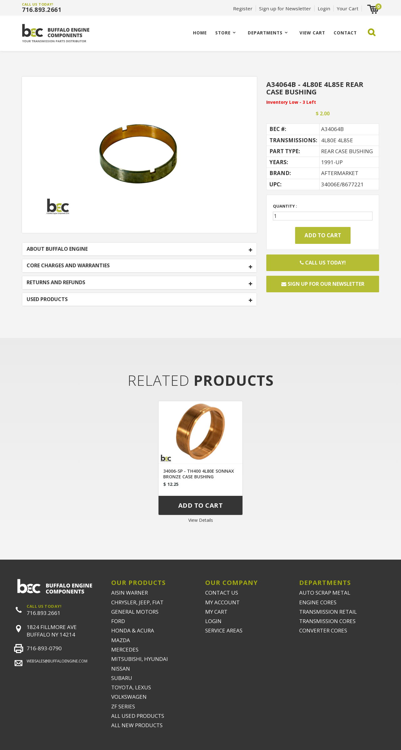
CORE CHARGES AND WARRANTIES (68, 266)
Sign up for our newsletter (322, 283)
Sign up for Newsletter (285, 8)
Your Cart (347, 8)
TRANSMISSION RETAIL (328, 611)
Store (223, 33)
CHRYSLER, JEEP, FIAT (137, 602)
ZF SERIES (123, 706)
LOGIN (213, 621)
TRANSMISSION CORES (327, 621)
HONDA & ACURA (132, 630)
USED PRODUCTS (47, 299)
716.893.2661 (41, 10)
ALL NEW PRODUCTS (137, 725)
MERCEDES (124, 649)
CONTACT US (221, 592)
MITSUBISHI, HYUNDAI (139, 658)
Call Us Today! (323, 262)
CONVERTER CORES (323, 630)
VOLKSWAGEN (129, 696)
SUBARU (121, 678)
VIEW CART (312, 33)
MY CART (216, 611)
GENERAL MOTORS (135, 611)
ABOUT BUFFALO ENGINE (57, 249)
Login (324, 8)
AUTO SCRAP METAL (324, 592)
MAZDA (120, 640)
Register (243, 8)
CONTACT (345, 33)
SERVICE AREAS (223, 630)
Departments (265, 33)
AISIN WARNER (129, 592)
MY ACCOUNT (222, 602)
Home (200, 33)
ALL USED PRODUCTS (137, 715)
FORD (118, 621)
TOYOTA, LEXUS (131, 687)
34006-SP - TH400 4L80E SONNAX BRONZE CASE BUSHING (198, 474)
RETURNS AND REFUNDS (56, 282)
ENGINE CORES (317, 602)
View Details (200, 520)
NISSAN (120, 668)
